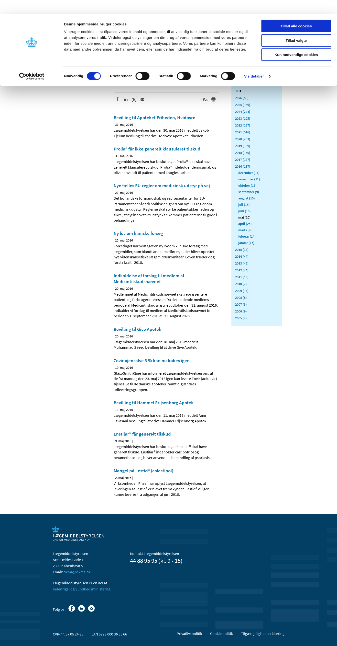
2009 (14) (242, 290)
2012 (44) (242, 270)
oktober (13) (247, 185)
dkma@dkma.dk (77, 571)
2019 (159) (242, 146)
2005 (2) (241, 318)
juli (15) (244, 204)
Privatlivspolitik (189, 633)
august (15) (246, 198)
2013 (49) (242, 263)
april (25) (245, 223)
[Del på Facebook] (117, 100)
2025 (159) (242, 105)
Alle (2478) (243, 82)
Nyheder (63, 74)
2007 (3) (241, 304)
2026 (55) (242, 98)
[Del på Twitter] (134, 100)
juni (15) (244, 211)
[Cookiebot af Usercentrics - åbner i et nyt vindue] (31, 62)
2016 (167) (242, 166)
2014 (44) (242, 256)
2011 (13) (242, 277)
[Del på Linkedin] (126, 100)
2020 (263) (242, 139)
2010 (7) (241, 284)
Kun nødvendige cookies (296, 41)
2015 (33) (242, 249)
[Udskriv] (213, 100)
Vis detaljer (254, 62)
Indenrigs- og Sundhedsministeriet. (82, 589)
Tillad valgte (296, 26)
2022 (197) (242, 125)
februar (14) (247, 236)
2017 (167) (242, 159)
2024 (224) (242, 111)
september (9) (248, 192)
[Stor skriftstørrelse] (205, 100)
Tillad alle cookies (296, 12)
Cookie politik (221, 633)
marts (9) (245, 230)
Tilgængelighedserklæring (262, 633)
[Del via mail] (142, 100)
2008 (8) (241, 297)
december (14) (249, 173)
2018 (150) (242, 152)
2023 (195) (242, 118)
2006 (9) (241, 311)
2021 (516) (242, 132)
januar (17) (246, 243)
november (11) (249, 179)
